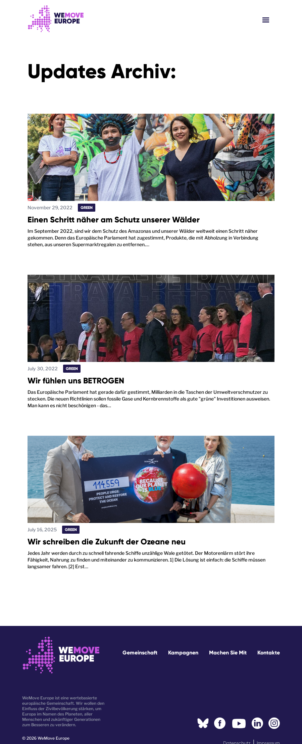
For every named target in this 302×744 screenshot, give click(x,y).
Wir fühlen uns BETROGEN (76, 380)
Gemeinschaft (139, 652)
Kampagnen (183, 652)
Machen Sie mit (228, 652)
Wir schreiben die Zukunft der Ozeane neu (107, 541)
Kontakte (268, 652)
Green (87, 207)
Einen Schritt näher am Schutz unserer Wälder (114, 219)
